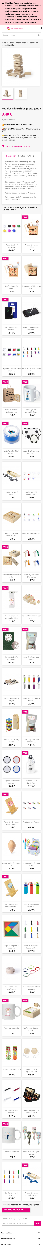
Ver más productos (15, 1210)
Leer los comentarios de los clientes (16, 146)
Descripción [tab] (11, 156)
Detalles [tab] (21, 156)
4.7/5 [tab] (31, 156)
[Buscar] (21, 35)
